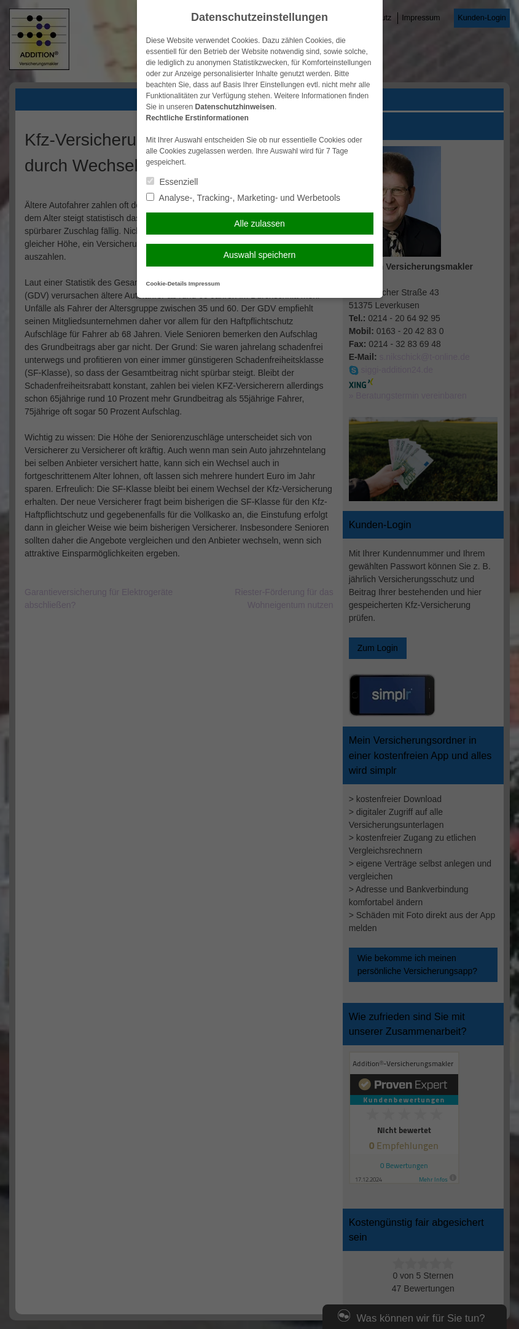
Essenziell (172, 182)
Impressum (204, 283)
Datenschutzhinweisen (235, 107)
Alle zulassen (259, 223)
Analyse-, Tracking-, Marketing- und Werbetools (243, 198)
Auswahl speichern (260, 255)
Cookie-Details (166, 283)
